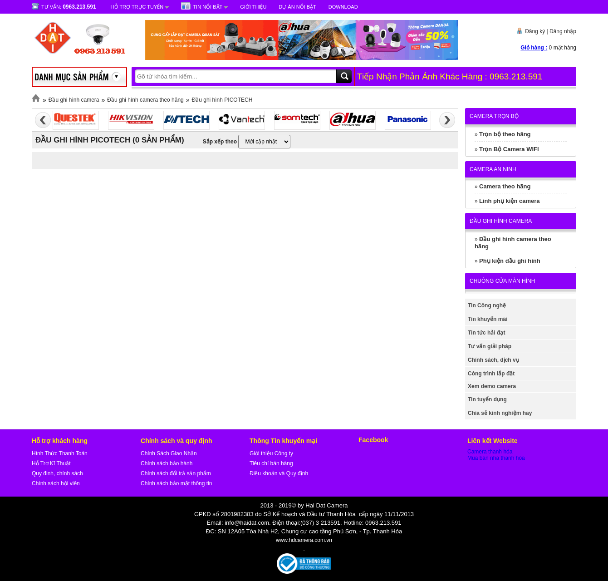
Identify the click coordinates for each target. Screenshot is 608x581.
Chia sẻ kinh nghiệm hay (500, 413)
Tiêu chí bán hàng (271, 463)
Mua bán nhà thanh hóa (496, 458)
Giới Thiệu (253, 7)
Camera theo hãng (504, 186)
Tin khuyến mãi (487, 319)
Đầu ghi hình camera (74, 100)
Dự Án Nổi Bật (297, 7)
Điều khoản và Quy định (279, 473)
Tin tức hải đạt (486, 333)
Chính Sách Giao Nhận (169, 453)
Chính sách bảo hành (166, 463)
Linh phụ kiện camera (509, 200)
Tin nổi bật (207, 7)
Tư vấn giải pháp (489, 346)
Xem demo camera (492, 386)
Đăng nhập (562, 31)
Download (343, 7)
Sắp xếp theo (220, 141)
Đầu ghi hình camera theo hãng (145, 100)
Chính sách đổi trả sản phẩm (176, 473)
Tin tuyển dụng (487, 399)
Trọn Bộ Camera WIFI (509, 149)
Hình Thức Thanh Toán (60, 453)
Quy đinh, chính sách (57, 473)
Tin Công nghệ (487, 305)
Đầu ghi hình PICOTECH (222, 100)
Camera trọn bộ (494, 116)
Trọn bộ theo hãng (505, 134)
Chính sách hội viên (56, 483)
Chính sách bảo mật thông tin (176, 483)
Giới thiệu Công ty (271, 453)
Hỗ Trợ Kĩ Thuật (51, 463)
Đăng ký (535, 31)
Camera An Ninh (493, 169)
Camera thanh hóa (489, 451)
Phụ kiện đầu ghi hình (509, 260)
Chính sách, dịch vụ (493, 360)
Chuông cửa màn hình (502, 281)
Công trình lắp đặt (491, 373)
